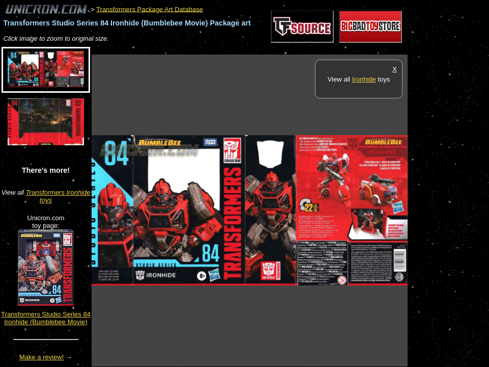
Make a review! (41, 357)
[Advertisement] (277, 49)
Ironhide (364, 79)
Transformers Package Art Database (149, 9)
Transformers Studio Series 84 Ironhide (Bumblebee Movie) (46, 318)
